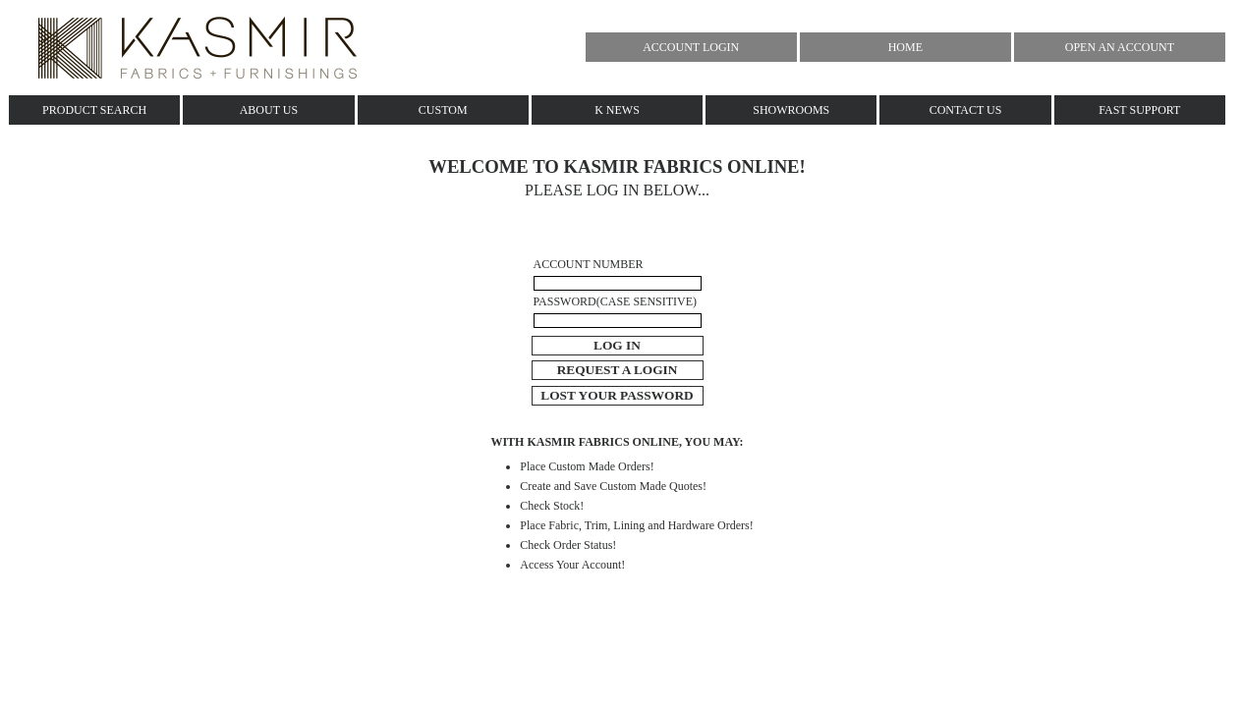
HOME (905, 47)
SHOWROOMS (791, 110)
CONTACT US (966, 110)
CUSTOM (443, 110)
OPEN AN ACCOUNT (1119, 47)
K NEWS (617, 110)
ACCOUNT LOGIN (691, 47)
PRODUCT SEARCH (94, 110)
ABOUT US (269, 110)
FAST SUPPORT (1139, 110)
